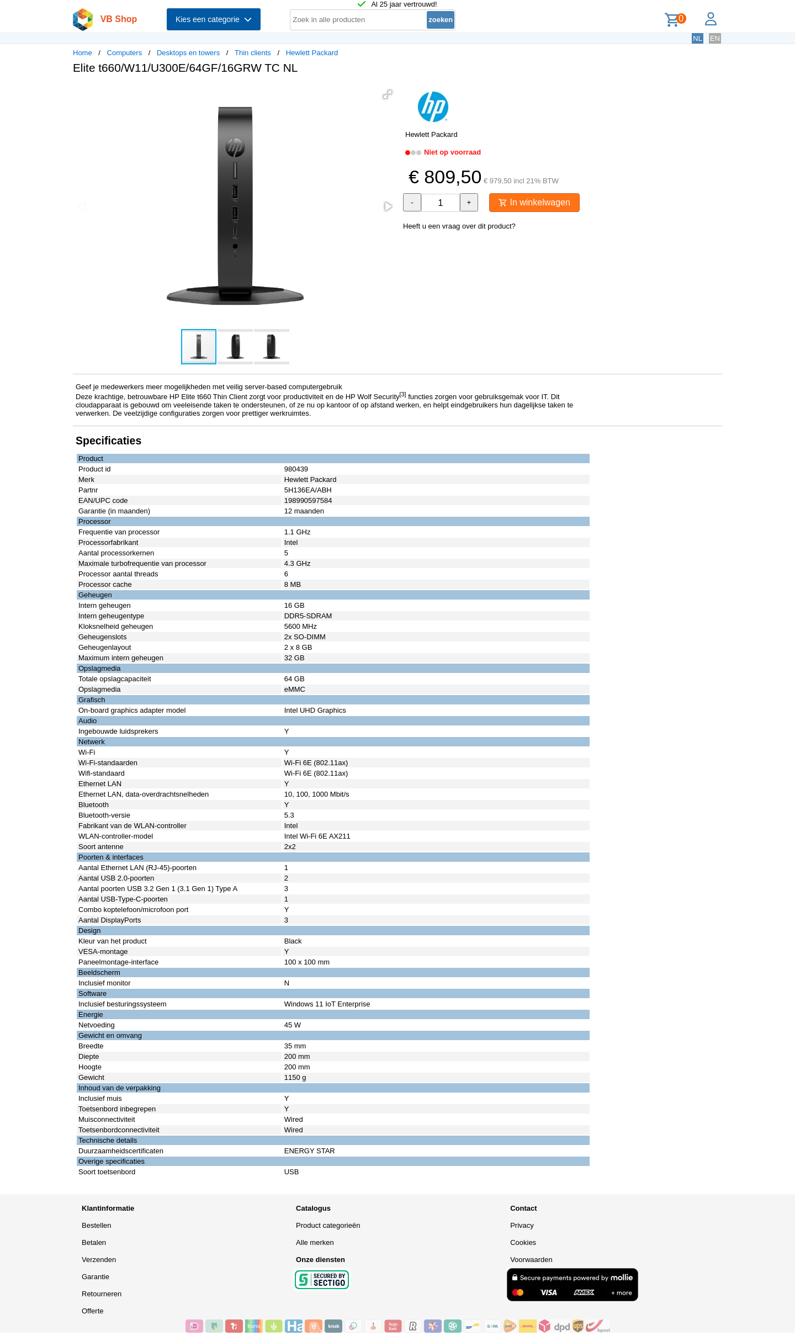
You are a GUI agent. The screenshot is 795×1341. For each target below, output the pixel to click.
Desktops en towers (188, 53)
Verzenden (99, 1259)
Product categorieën (328, 1225)
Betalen (94, 1242)
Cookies (523, 1242)
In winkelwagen (534, 202)
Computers (124, 53)
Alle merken (315, 1242)
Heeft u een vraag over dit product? (459, 226)
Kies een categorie (214, 19)
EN (715, 38)
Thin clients (253, 53)
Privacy (522, 1225)
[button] (387, 94)
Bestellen (96, 1225)
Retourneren (101, 1294)
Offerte (93, 1311)
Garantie (95, 1277)
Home (82, 53)
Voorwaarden (531, 1259)
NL (697, 38)
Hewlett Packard (312, 53)
